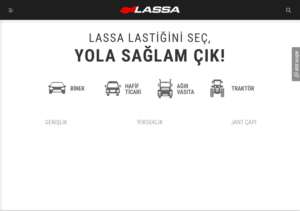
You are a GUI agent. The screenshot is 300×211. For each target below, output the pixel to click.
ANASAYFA (150, 9)
